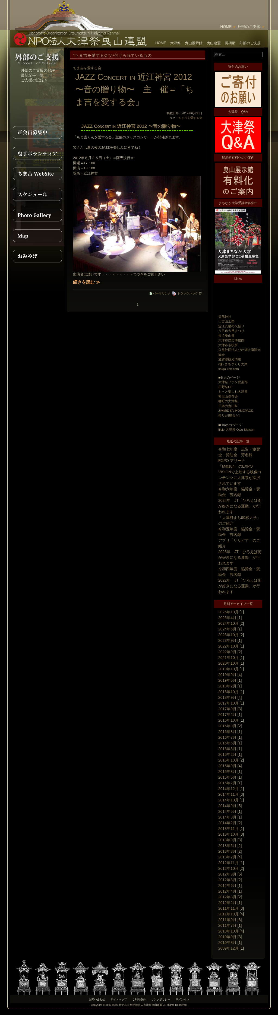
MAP (37, 235)
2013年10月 (228, 834)
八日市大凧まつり (231, 330)
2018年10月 (228, 692)
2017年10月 (228, 703)
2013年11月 (228, 828)
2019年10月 (228, 669)
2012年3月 (227, 897)
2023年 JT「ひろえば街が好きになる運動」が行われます (239, 557)
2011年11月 (228, 908)
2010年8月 (227, 942)
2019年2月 (227, 686)
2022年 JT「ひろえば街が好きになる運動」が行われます (239, 586)
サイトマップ (118, 999)
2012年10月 (228, 868)
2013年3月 (227, 851)
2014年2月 (227, 823)
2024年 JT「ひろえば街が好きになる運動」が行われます (239, 506)
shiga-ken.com (228, 368)
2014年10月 (228, 800)
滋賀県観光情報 (229, 359)
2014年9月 (227, 806)
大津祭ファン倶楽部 (233, 382)
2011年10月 (228, 914)
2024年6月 (227, 629)
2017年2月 (227, 714)
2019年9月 (227, 675)
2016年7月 (227, 737)
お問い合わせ (97, 999)
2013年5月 (227, 845)
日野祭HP (225, 387)
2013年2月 (227, 857)
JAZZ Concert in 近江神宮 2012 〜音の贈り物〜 (131, 126)
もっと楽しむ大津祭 (233, 391)
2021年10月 (228, 657)
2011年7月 (227, 925)
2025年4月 (227, 618)
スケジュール (37, 194)
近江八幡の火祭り (231, 326)
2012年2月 (227, 902)
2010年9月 (227, 937)
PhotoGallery (37, 215)
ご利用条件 (139, 999)
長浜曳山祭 (226, 335)
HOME (226, 26)
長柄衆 (230, 43)
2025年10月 (228, 612)
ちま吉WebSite (37, 173)
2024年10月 (228, 623)
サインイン (182, 999)
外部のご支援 (249, 26)
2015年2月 (227, 783)
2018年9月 (227, 697)
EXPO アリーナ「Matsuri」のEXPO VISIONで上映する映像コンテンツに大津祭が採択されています (239, 472)
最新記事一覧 (32, 75)
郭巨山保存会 (228, 396)
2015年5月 (227, 777)
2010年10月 (228, 931)
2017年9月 (227, 709)
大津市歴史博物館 (231, 340)
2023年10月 (228, 635)
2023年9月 (227, 640)
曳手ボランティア (37, 153)
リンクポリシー (160, 999)
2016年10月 (228, 720)
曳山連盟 (214, 43)
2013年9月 (227, 840)
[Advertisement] (204, 8)
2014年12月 (228, 788)
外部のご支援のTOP (38, 70)
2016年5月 (227, 743)
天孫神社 (224, 316)
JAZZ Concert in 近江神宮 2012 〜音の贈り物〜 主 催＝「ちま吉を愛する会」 (134, 89)
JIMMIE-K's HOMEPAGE (235, 410)
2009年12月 (228, 948)
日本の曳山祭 (228, 406)
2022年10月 (228, 646)
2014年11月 (228, 794)
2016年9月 (227, 726)
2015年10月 (228, 760)
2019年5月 (227, 680)
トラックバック (185, 293)
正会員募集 (37, 132)
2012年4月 (227, 891)
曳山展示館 (194, 43)
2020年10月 (228, 663)
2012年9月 (227, 874)
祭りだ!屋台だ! (228, 415)
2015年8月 (227, 771)
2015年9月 (227, 766)
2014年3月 (227, 817)
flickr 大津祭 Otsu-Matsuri (236, 429)
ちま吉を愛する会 (87, 68)
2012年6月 (227, 885)
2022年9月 (227, 652)
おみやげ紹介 (37, 256)
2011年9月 (227, 920)
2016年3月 (227, 749)
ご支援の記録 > (34, 80)
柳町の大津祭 (228, 401)
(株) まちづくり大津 (232, 364)
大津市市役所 (228, 345)
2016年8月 (227, 731)
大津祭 (175, 43)
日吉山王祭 (226, 321)
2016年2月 (227, 754)
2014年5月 (227, 811)
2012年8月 (227, 880)
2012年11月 (228, 863)
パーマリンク (160, 293)
